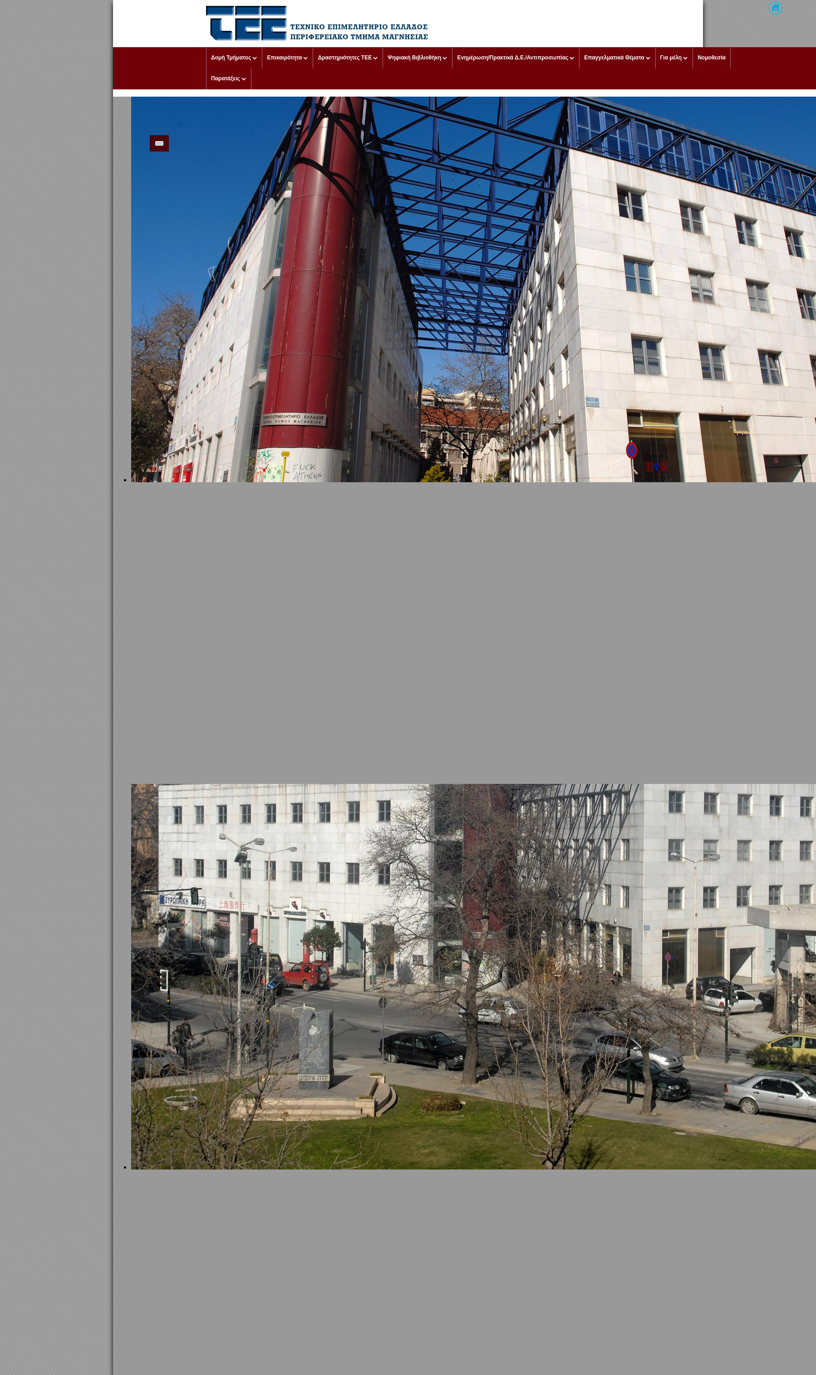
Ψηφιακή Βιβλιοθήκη (414, 57)
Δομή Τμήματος (231, 57)
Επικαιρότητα (284, 57)
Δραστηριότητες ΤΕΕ (345, 57)
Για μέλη (671, 57)
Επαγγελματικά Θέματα (614, 57)
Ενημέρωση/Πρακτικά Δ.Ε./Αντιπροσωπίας (512, 57)
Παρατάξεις (225, 78)
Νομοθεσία (712, 57)
